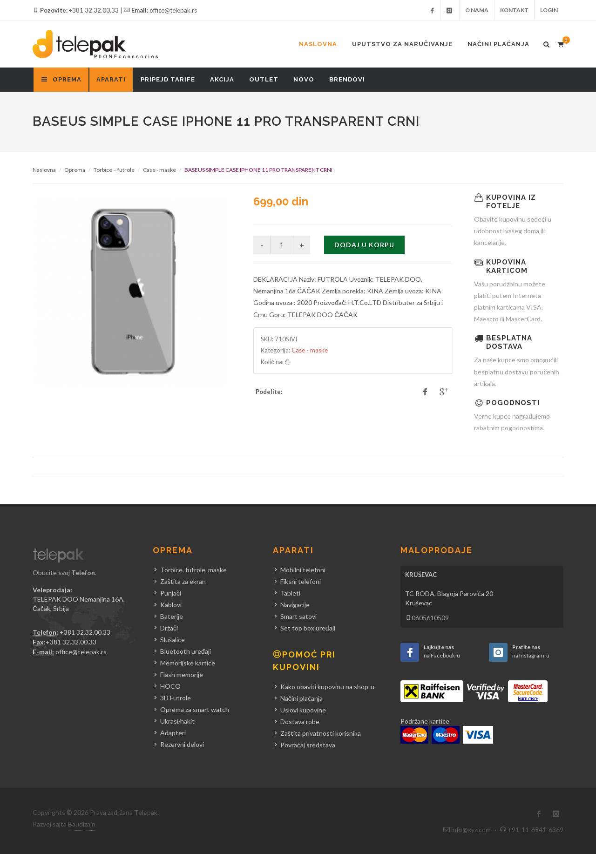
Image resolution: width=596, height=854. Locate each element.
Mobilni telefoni (302, 570)
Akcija (222, 79)
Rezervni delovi (182, 744)
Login (549, 10)
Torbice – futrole (114, 169)
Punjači (170, 593)
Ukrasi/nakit (177, 721)
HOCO (170, 686)
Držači (169, 628)
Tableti (290, 593)
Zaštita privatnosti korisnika (320, 733)
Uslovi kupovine (303, 710)
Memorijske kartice (187, 663)
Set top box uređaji (307, 628)
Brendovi (347, 79)
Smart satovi (298, 616)
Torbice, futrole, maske (193, 570)
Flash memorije (181, 674)
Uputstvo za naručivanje (402, 44)
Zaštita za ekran (183, 581)
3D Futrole (175, 698)
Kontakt (514, 10)
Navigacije (295, 605)
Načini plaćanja (498, 44)
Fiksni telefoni (300, 581)
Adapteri (173, 733)
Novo (303, 79)
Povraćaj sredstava (307, 745)
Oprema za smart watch (194, 709)
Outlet (263, 79)
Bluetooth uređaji (185, 651)
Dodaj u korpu (364, 245)
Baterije (171, 616)
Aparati (111, 79)
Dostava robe (299, 721)
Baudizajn (81, 824)
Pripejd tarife (168, 79)
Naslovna (318, 44)
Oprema (74, 169)
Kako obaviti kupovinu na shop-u (327, 687)
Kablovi (171, 605)
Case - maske (159, 169)
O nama (476, 10)
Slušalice (172, 640)
